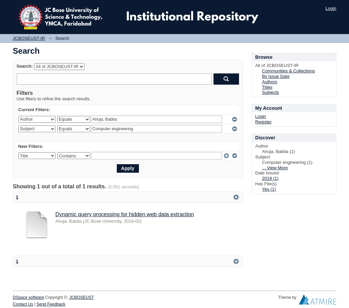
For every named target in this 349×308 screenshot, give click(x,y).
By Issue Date (276, 76)
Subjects (270, 92)
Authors (269, 81)
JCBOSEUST (81, 297)
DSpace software (28, 297)
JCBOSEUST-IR (29, 38)
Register (263, 121)
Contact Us (23, 304)
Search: (25, 66)
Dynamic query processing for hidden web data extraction (124, 214)
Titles (267, 87)
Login (331, 8)
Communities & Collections (288, 70)
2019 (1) (270, 178)
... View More (275, 167)
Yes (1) (269, 189)
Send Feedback (50, 304)
